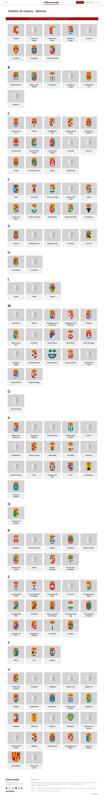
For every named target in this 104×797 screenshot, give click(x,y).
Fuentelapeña (52, 217)
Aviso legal (49, 788)
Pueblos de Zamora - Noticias (27, 11)
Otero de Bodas (16, 409)
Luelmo (52, 296)
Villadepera (88, 706)
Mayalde (88, 323)
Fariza (16, 197)
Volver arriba (94, 793)
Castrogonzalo (16, 151)
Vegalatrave (89, 687)
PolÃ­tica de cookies (55, 790)
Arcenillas (16, 58)
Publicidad (93, 788)
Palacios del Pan (52, 435)
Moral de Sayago (88, 343)
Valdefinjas (52, 687)
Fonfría (88, 197)
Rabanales (16, 548)
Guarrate (89, 243)
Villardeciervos (52, 746)
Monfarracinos (52, 343)
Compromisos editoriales (43, 790)
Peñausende (52, 455)
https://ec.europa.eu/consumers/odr (39, 785)
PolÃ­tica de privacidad (84, 788)
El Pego (88, 435)
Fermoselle (34, 197)
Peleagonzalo (16, 455)
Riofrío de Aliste (89, 548)
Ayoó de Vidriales (52, 58)
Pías (34, 475)
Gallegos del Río (52, 243)
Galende (16, 243)
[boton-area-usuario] (90, 2)
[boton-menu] (97, 2)
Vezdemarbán (34, 706)
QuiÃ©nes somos (41, 788)
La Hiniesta (34, 270)
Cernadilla (70, 151)
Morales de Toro (52, 363)
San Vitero (34, 614)
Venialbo (16, 706)
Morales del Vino (70, 363)
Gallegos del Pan (34, 243)
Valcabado (34, 687)
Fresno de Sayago (34, 217)
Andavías (89, 38)
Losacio (16, 296)
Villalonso (52, 726)
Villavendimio (16, 766)
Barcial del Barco (16, 85)
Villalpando (70, 726)
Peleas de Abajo (34, 455)
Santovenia (52, 634)
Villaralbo (34, 746)
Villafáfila (16, 726)
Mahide (34, 323)
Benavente (52, 85)
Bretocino (16, 104)
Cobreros (89, 151)
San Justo (70, 594)
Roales (34, 567)
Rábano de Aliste (34, 548)
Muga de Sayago (34, 382)
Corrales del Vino (34, 170)
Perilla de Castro (16, 475)
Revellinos (70, 548)
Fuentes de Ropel (70, 217)
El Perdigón (70, 455)
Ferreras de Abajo (52, 197)
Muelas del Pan (16, 382)
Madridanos (16, 323)
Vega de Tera (70, 687)
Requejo (52, 548)
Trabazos (52, 660)
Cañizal (34, 131)
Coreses (16, 170)
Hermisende (16, 270)
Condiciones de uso (72, 788)
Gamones (71, 243)
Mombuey (34, 343)
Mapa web (33, 790)
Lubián (34, 296)
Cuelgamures (70, 170)
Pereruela (89, 455)
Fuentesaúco (89, 217)
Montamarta (71, 343)
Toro (34, 660)
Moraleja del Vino (34, 363)
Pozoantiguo (89, 475)
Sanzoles (70, 634)
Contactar (33, 788)
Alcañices (16, 38)
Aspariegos (34, 58)
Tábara (16, 660)
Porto (70, 475)
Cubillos (52, 170)
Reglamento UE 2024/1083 (60, 788)
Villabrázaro (52, 706)
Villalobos (34, 726)
